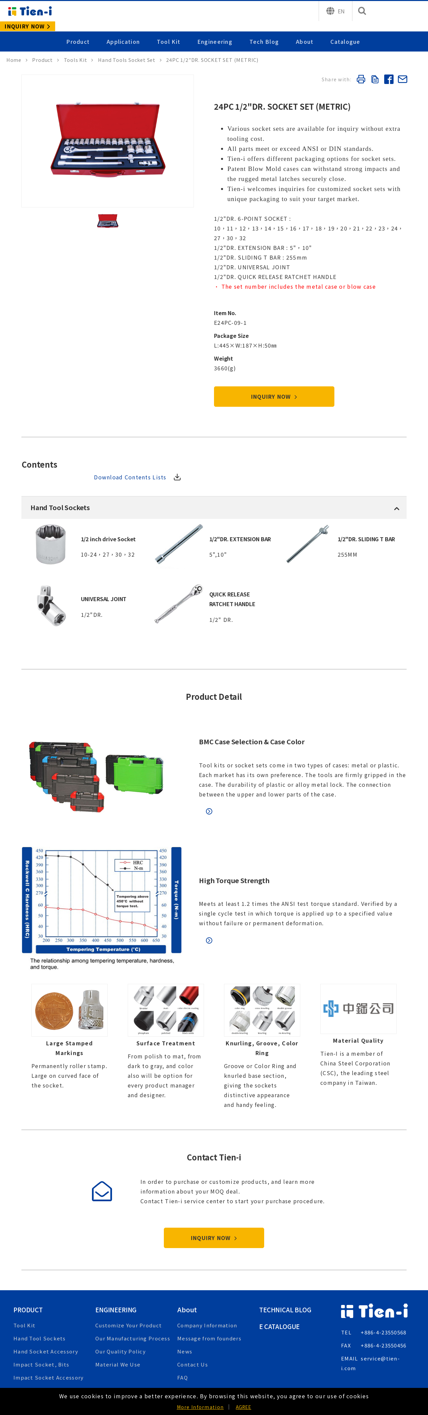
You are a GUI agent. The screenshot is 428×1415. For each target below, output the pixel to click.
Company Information (207, 1279)
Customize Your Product (128, 1279)
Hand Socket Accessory (45, 1305)
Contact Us (192, 1318)
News (184, 1305)
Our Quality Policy (120, 1305)
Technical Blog (287, 1263)
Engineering (215, 31)
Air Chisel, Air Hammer (44, 1344)
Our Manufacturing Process (132, 1292)
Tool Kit (169, 31)
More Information (200, 1407)
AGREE (243, 1407)
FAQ (182, 1331)
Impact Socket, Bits (41, 1318)
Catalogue (345, 31)
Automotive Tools (38, 1357)
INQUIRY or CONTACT (378, 1355)
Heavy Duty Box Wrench (46, 1370)
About (305, 31)
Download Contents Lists (355, 425)
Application (124, 31)
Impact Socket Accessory (48, 1331)
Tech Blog (265, 31)
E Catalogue (281, 1280)
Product (79, 31)
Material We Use (117, 1318)
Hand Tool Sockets (39, 1292)
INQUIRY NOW (274, 357)
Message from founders (209, 1292)
